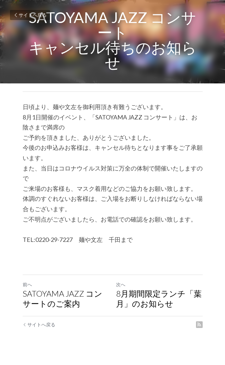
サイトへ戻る (30, 15)
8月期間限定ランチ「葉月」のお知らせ (159, 298)
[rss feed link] (199, 324)
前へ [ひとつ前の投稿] (27, 284)
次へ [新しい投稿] (120, 284)
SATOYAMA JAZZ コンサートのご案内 (62, 298)
